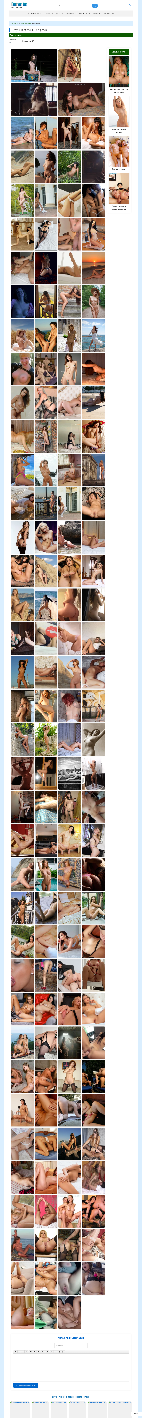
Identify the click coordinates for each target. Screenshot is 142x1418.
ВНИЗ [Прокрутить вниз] (138, 1414)
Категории (35, 1416)
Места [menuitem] (59, 13)
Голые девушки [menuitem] (34, 13)
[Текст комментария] (71, 1366)
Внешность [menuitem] (71, 13)
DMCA (50, 1416)
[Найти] (95, 6)
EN (130, 5)
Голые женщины (15, 35)
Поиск (43, 1416)
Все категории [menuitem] (109, 13)
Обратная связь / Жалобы (19, 1416)
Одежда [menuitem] (49, 13)
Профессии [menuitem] (84, 13)
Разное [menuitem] (96, 13)
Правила (57, 1416)
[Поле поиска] (74, 5)
